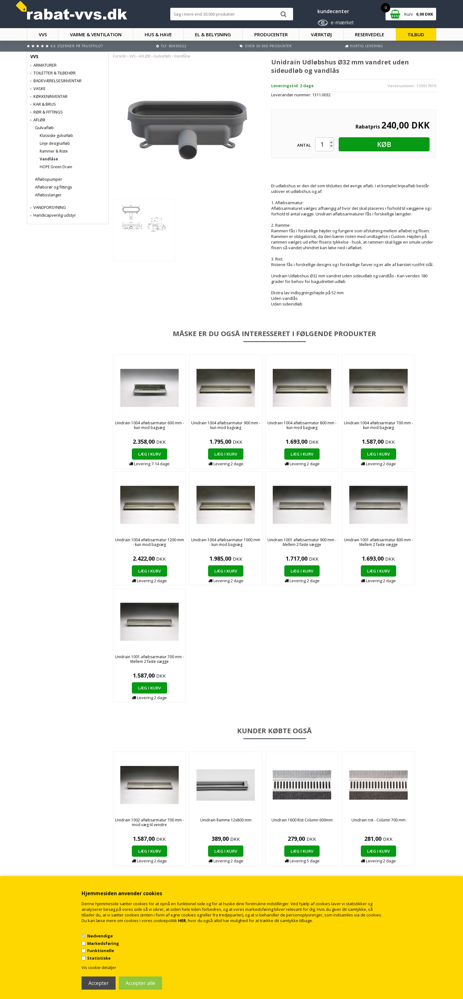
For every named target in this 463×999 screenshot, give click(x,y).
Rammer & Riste (54, 151)
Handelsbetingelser (154, 851)
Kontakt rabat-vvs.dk (155, 857)
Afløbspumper (48, 179)
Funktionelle (100, 950)
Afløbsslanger (48, 195)
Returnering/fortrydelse (157, 863)
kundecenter (333, 11)
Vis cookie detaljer (99, 967)
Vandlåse (49, 159)
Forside (119, 56)
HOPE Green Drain (56, 166)
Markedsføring (103, 943)
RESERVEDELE (369, 34)
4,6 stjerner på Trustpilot (76, 46)
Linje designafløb (55, 143)
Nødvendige (100, 936)
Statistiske (99, 958)
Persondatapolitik (152, 869)
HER (182, 920)
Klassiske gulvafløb (56, 135)
